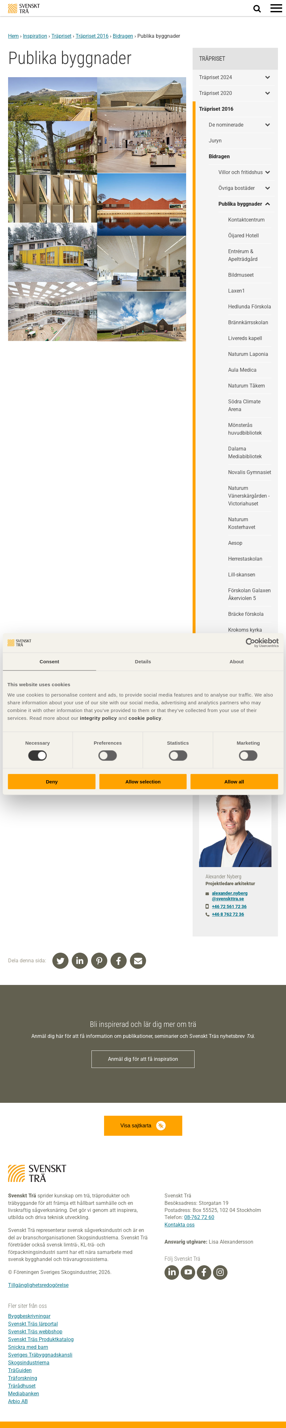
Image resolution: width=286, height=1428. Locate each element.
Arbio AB (18, 1401)
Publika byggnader (240, 204)
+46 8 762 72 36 (228, 914)
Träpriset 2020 (215, 93)
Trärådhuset (22, 1386)
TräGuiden (20, 1370)
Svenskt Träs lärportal (33, 1324)
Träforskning (22, 1378)
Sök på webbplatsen (261, 8)
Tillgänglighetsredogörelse (38, 1285)
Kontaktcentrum (246, 220)
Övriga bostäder (236, 188)
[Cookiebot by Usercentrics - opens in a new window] (250, 643)
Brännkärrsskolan (248, 322)
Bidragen (123, 36)
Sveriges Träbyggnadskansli (40, 1355)
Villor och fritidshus (240, 172)
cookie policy (145, 717)
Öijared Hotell (243, 236)
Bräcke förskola (246, 614)
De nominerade (226, 125)
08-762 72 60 (199, 1217)
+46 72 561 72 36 (229, 906)
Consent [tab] (49, 661)
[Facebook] (204, 1272)
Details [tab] (143, 661)
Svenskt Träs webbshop (35, 1332)
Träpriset (61, 36)
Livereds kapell (245, 338)
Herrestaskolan (245, 559)
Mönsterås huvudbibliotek (245, 429)
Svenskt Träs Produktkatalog (41, 1339)
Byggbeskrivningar (29, 1316)
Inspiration (35, 36)
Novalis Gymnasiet (249, 472)
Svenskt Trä (24, 8)
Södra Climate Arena (244, 405)
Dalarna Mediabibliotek (245, 453)
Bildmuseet (241, 275)
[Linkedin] (171, 1272)
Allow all (234, 781)
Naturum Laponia (248, 354)
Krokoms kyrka (245, 630)
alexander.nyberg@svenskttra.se (230, 896)
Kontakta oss (179, 1225)
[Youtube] (188, 1272)
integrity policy (98, 717)
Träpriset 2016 (92, 36)
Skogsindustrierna (28, 1363)
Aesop (235, 543)
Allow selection (143, 781)
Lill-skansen (241, 575)
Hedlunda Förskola (249, 307)
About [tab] (236, 661)
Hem (13, 36)
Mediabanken (23, 1394)
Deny (52, 781)
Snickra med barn (28, 1347)
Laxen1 (236, 291)
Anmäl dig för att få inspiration (143, 1059)
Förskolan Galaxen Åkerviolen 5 (249, 594)
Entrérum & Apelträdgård (243, 255)
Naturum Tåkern (246, 386)
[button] (276, 8)
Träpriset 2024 (215, 77)
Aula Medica (242, 370)
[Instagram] (220, 1272)
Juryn (215, 141)
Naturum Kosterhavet (241, 523)
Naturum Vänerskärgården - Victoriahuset (249, 496)
